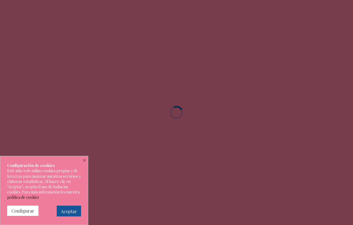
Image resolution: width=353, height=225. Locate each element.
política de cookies (23, 197)
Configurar (22, 211)
